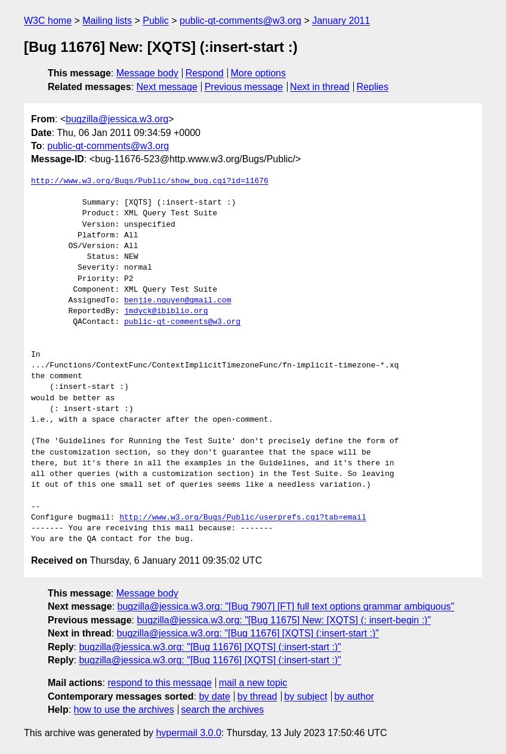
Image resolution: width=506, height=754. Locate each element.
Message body (147, 73)
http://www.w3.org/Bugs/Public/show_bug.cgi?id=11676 (150, 181)
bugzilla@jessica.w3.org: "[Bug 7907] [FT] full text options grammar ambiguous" (286, 606)
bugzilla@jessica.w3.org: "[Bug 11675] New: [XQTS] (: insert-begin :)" (284, 620)
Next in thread (320, 87)
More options (258, 73)
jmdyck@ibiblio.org (166, 311)
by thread (257, 696)
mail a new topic (253, 683)
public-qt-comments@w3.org (240, 21)
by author (354, 696)
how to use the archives (124, 709)
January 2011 (341, 21)
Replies (372, 87)
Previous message (244, 87)
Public (156, 21)
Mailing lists (107, 21)
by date (214, 696)
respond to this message (159, 683)
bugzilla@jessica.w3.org (117, 119)
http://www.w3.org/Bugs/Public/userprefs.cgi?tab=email (242, 517)
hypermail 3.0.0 (188, 733)
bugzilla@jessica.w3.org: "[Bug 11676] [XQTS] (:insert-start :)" (248, 633)
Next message (167, 87)
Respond (205, 73)
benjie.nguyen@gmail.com (177, 300)
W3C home (48, 21)
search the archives (222, 709)
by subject (305, 696)
